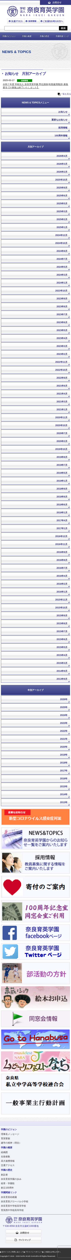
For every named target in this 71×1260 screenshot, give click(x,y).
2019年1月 (62, 481)
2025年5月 (62, 203)
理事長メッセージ (10, 1134)
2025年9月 (62, 187)
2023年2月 (62, 354)
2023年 (63, 723)
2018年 (63, 762)
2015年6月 (62, 639)
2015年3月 (62, 663)
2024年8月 (62, 251)
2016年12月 (61, 536)
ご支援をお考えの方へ (52, 1252)
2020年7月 (62, 433)
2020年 (63, 747)
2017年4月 (62, 520)
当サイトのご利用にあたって (13, 1252)
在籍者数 (5, 1156)
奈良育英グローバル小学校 (14, 1201)
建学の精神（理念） (11, 1143)
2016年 (63, 778)
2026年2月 (62, 172)
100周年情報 (61, 135)
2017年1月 (62, 528)
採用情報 (62, 127)
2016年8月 (62, 560)
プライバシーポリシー (33, 1252)
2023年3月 (62, 346)
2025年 (63, 707)
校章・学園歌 (8, 1183)
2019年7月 (62, 465)
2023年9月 (62, 298)
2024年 (63, 715)
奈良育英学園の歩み (11, 1179)
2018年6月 (62, 504)
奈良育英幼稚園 (9, 1197)
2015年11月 (61, 599)
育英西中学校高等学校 (12, 1210)
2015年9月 (62, 615)
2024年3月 (62, 275)
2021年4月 (62, 393)
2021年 (63, 739)
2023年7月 (62, 314)
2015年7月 (62, 631)
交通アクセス (8, 1165)
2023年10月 (61, 290)
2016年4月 (62, 576)
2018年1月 (62, 512)
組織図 (4, 1152)
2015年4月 (62, 655)
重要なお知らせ (59, 119)
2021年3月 (62, 401)
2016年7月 (62, 568)
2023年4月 (62, 338)
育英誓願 (5, 1138)
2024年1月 (62, 282)
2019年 (63, 754)
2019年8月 (62, 457)
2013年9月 (62, 679)
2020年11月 (61, 417)
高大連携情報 (8, 1161)
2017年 (63, 770)
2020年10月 (61, 425)
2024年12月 (61, 235)
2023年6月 (62, 322)
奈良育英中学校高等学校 (13, 1206)
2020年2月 (62, 441)
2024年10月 (61, 243)
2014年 (63, 794)
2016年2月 (62, 584)
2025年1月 (62, 227)
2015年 (63, 786)
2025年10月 (61, 179)
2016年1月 (62, 591)
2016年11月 (61, 544)
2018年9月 (62, 488)
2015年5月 (62, 647)
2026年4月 (62, 156)
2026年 (63, 699)
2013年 (63, 802)
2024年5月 (62, 267)
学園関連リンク (62, 36)
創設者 (4, 1174)
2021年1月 (62, 409)
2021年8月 (62, 385)
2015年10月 (61, 607)
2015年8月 (62, 623)
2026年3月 (62, 164)
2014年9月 (62, 671)
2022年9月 (62, 378)
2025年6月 (62, 195)
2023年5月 (62, 330)
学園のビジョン (9, 36)
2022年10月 (61, 370)
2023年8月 (62, 306)
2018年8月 (62, 496)
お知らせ (62, 112)
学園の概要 (26, 36)
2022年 (63, 731)
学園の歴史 (44, 36)
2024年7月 (62, 259)
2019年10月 (61, 449)
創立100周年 (7, 1187)
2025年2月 (62, 219)
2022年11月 (61, 362)
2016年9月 (62, 552)
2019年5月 (62, 473)
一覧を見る (66, 94)
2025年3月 (62, 211)
